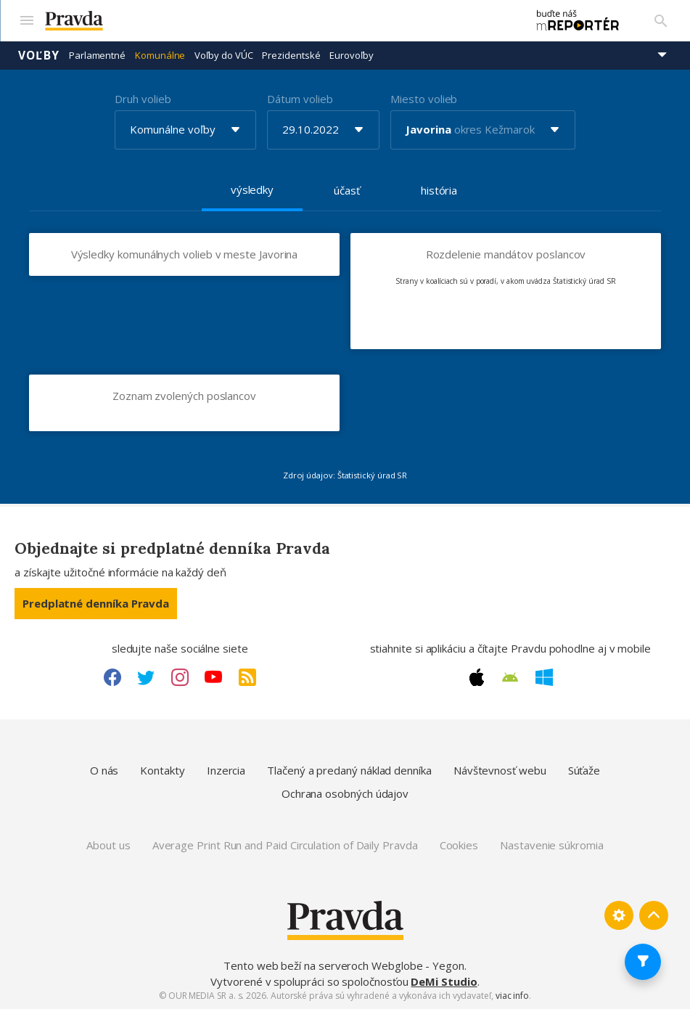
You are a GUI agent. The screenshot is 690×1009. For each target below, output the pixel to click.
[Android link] (510, 676)
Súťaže (584, 770)
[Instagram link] (180, 676)
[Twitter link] (146, 676)
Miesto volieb (423, 98)
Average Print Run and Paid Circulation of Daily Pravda (285, 845)
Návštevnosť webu (499, 770)
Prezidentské (291, 54)
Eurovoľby (351, 54)
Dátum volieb (299, 98)
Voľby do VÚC (223, 54)
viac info (512, 995)
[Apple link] (476, 676)
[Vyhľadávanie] (661, 20)
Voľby (38, 54)
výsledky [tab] (252, 188)
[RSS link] (247, 676)
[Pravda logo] (278, 20)
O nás (104, 770)
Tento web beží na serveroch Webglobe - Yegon (343, 965)
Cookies (459, 845)
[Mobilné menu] (26, 20)
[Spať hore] (653, 914)
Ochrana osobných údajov (345, 792)
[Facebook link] (112, 676)
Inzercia (226, 770)
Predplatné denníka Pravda (95, 602)
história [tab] (439, 189)
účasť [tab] (347, 189)
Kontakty (162, 770)
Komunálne (160, 54)
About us (108, 845)
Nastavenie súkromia (552, 845)
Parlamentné (97, 54)
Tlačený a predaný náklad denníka (349, 770)
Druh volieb (143, 98)
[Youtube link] (213, 676)
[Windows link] (544, 676)
